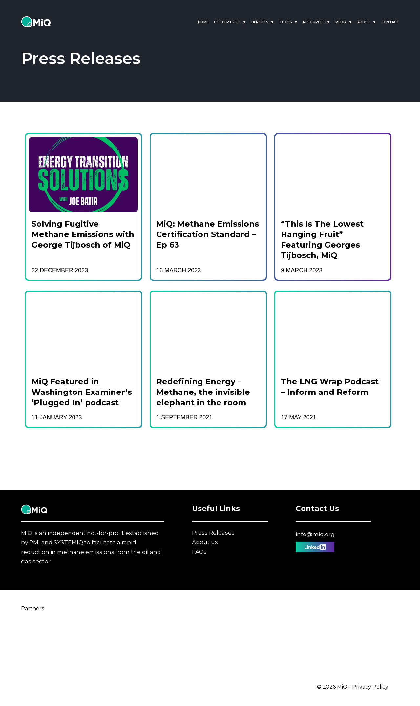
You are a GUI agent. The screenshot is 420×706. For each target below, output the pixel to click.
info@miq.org (315, 534)
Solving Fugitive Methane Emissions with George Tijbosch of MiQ (83, 234)
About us (205, 542)
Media (340, 22)
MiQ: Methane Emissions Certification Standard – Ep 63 (207, 234)
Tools (285, 22)
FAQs (199, 551)
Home (203, 22)
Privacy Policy (370, 687)
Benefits (259, 22)
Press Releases (213, 532)
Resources (314, 22)
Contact (390, 22)
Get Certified (227, 22)
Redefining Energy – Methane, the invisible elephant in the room (203, 392)
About (363, 22)
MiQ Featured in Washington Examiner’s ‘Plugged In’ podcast (82, 392)
